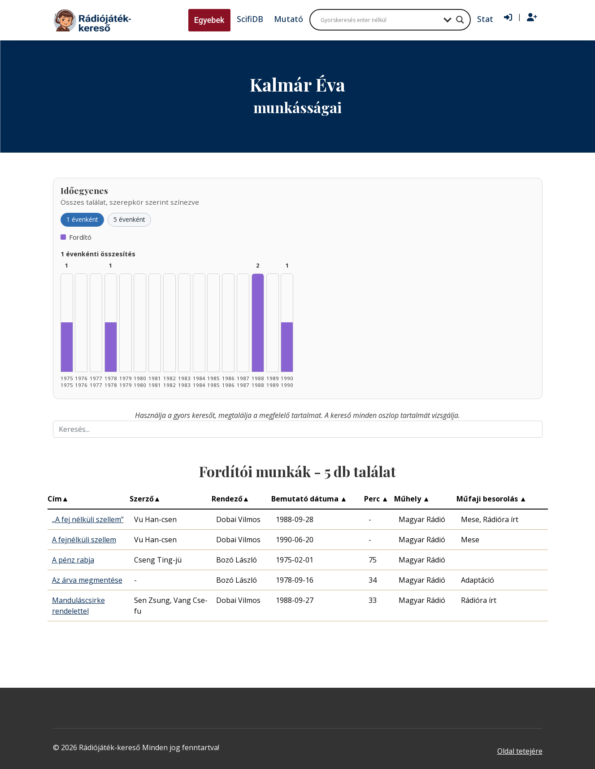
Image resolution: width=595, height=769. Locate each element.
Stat (485, 18)
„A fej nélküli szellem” (88, 519)
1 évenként (82, 219)
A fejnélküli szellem (84, 540)
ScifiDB (250, 18)
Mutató (288, 18)
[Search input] (380, 19)
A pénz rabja (73, 560)
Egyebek (209, 20)
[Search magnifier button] (460, 19)
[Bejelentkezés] (508, 17)
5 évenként (129, 219)
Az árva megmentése (87, 580)
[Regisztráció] (532, 17)
